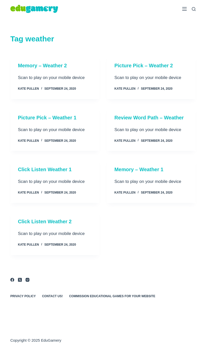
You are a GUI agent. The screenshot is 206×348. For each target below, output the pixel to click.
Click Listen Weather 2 (45, 221)
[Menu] (184, 9)
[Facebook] (12, 279)
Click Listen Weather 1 (45, 169)
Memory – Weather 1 (139, 169)
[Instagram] (27, 279)
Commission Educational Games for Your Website (112, 295)
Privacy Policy (23, 295)
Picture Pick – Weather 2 (144, 65)
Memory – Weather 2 (42, 65)
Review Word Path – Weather (149, 117)
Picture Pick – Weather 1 (47, 117)
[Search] (194, 9)
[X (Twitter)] (20, 279)
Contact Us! (52, 295)
